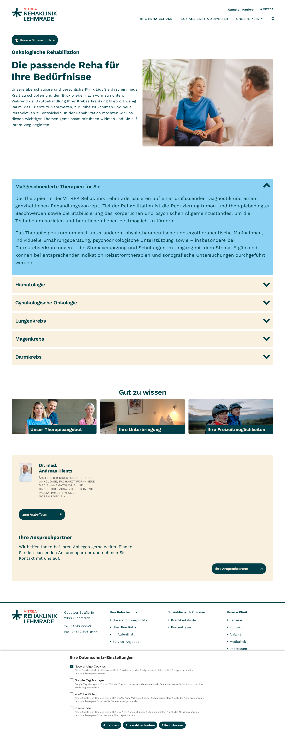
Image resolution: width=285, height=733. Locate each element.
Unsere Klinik (249, 19)
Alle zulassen (172, 725)
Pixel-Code (142, 711)
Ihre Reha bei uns (156, 19)
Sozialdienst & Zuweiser (204, 19)
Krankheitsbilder (184, 620)
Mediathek (238, 641)
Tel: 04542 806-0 (77, 626)
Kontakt (233, 9)
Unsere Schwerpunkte (130, 620)
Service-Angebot (126, 641)
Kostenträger (181, 627)
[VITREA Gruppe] (266, 9)
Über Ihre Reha (124, 627)
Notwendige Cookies (142, 670)
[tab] (142, 187)
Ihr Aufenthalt (124, 634)
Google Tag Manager (142, 683)
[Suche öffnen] (273, 19)
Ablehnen (111, 725)
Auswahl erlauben (140, 725)
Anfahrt (235, 634)
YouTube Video (142, 697)
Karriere (247, 9)
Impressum (238, 649)
